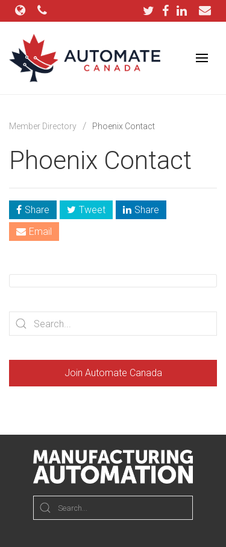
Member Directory (43, 126)
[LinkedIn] (182, 11)
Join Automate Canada (113, 373)
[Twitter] (151, 11)
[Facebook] (168, 11)
